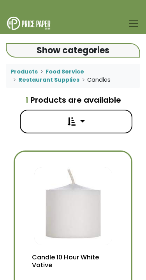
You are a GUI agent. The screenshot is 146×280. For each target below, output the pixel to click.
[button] (75, 121)
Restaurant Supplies (48, 80)
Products (24, 71)
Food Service (65, 71)
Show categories (73, 50)
